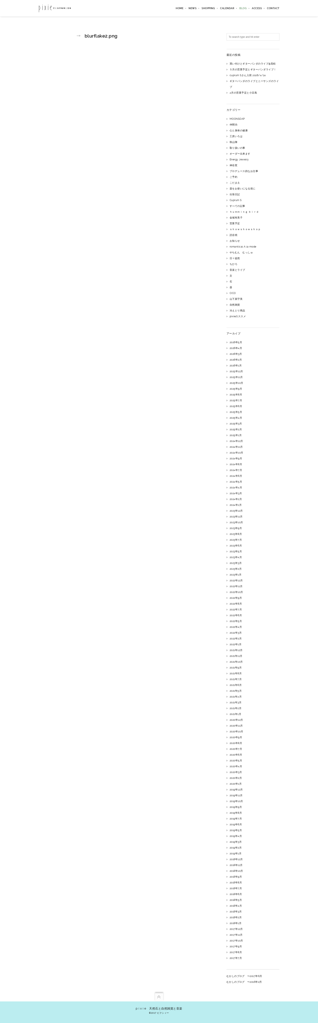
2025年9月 (236, 388)
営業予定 (235, 223)
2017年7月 (236, 958)
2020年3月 (236, 772)
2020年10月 (236, 731)
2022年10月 (236, 592)
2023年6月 (236, 545)
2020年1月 (236, 783)
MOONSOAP (237, 118)
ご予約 (234, 177)
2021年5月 (236, 690)
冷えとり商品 (237, 310)
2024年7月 (236, 470)
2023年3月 (236, 563)
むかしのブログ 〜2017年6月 (244, 976)
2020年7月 (236, 748)
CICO (233, 293)
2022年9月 (236, 597)
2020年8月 (236, 743)
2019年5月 (236, 830)
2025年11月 (236, 377)
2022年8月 (236, 603)
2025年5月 (236, 412)
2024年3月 (236, 493)
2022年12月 (236, 580)
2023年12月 (236, 510)
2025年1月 (236, 435)
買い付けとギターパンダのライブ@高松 (253, 63)
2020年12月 (236, 719)
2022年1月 (236, 644)
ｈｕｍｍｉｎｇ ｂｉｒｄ (244, 211)
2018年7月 (236, 888)
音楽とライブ (237, 269)
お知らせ (235, 240)
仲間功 (234, 124)
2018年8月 (236, 882)
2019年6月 (236, 824)
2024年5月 (236, 481)
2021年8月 (236, 673)
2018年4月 (236, 905)
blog (243, 8)
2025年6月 (236, 406)
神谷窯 (234, 165)
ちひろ (234, 264)
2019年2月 (236, 847)
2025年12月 (236, 371)
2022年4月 (236, 627)
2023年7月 (236, 539)
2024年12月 (236, 441)
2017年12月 (236, 929)
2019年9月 (236, 807)
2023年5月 (236, 551)
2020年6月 (236, 754)
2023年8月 (236, 534)
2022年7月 (236, 609)
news (192, 8)
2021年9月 (236, 667)
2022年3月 (236, 632)
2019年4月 (236, 836)
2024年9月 (236, 458)
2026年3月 (236, 353)
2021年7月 (236, 679)
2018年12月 (236, 859)
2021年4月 (236, 696)
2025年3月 (236, 423)
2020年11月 (236, 725)
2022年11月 (236, 586)
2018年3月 (236, 911)
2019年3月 (236, 841)
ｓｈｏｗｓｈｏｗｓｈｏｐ (245, 229)
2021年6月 (236, 685)
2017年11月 (236, 934)
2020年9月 (236, 737)
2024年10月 (236, 452)
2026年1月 (236, 365)
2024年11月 (236, 446)
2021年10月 (236, 661)
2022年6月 (236, 615)
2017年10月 (236, 940)
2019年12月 (236, 789)
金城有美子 (236, 217)
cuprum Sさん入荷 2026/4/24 (248, 75)
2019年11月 (236, 795)
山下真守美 (236, 299)
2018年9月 (236, 876)
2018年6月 (236, 894)
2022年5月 (236, 621)
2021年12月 (236, 650)
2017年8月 (236, 952)
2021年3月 (236, 702)
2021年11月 (236, 656)
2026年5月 (236, 342)
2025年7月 (236, 400)
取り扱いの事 (237, 147)
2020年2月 (236, 778)
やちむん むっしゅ (241, 252)
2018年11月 (236, 865)
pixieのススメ (238, 316)
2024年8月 (236, 464)
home (179, 8)
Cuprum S (236, 200)
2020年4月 (236, 766)
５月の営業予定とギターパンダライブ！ (253, 69)
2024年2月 (236, 499)
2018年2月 (236, 917)
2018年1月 (236, 923)
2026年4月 (236, 348)
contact (273, 8)
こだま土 (235, 182)
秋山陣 (234, 142)
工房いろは (236, 136)
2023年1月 (236, 574)
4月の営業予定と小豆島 (243, 92)
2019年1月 (236, 853)
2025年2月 (236, 429)
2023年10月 (236, 522)
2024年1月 (236, 505)
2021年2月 (236, 708)
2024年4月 (236, 487)
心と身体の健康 (239, 130)
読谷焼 (234, 235)
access (257, 8)
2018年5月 (236, 900)
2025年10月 (236, 383)
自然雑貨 (235, 304)
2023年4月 (236, 557)
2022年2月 (236, 638)
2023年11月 (236, 516)
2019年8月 (236, 812)
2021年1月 (235, 714)
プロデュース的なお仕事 (244, 171)
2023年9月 (236, 528)
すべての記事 (237, 206)
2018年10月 (236, 870)
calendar (227, 8)
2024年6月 (236, 475)
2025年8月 (236, 394)
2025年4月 (236, 417)
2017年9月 (236, 946)
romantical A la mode (243, 246)
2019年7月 (236, 818)
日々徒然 (235, 258)
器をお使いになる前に (243, 188)
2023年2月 (236, 568)
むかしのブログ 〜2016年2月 (244, 981)
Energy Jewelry (239, 159)
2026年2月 (236, 359)
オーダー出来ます (240, 153)
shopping (208, 8)
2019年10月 (236, 801)
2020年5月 (236, 760)
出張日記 (235, 194)
